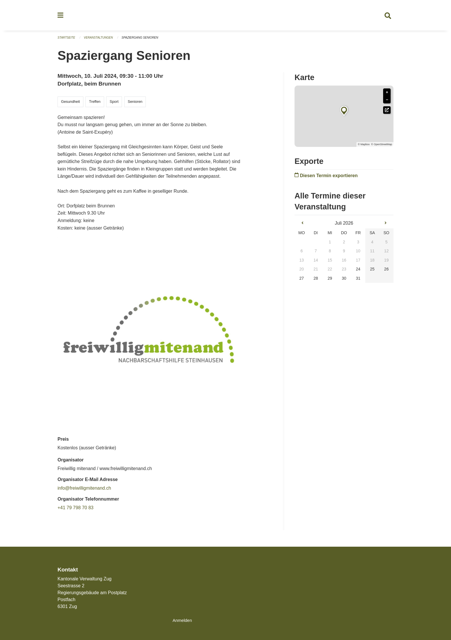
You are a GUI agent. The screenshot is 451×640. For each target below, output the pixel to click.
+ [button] (387, 95)
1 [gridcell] (330, 244)
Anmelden (183, 620)
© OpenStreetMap (381, 146)
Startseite (67, 40)
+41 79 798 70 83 (75, 510)
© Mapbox (364, 146)
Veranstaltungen (101, 40)
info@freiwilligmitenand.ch (84, 490)
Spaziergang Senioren (146, 40)
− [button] (387, 102)
